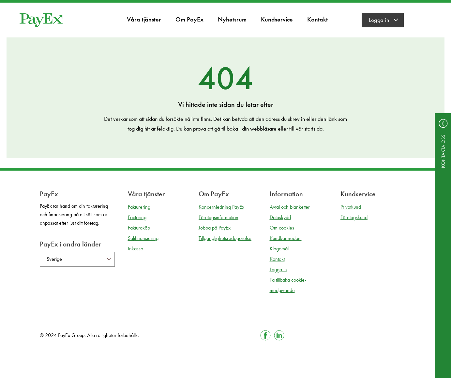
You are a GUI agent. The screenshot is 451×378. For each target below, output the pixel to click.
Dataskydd (280, 217)
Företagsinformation (218, 217)
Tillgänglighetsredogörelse (225, 238)
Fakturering (139, 207)
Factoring (137, 217)
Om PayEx (189, 19)
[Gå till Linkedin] (279, 335)
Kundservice (277, 19)
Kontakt (317, 19)
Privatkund (350, 207)
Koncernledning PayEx (221, 207)
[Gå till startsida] (41, 20)
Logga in (379, 20)
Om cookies (282, 228)
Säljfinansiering (143, 238)
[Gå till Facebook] (265, 335)
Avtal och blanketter (290, 207)
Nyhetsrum (232, 19)
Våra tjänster (144, 19)
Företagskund (354, 217)
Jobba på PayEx (215, 228)
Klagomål (279, 248)
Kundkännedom (286, 238)
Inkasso (135, 248)
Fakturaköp (139, 228)
